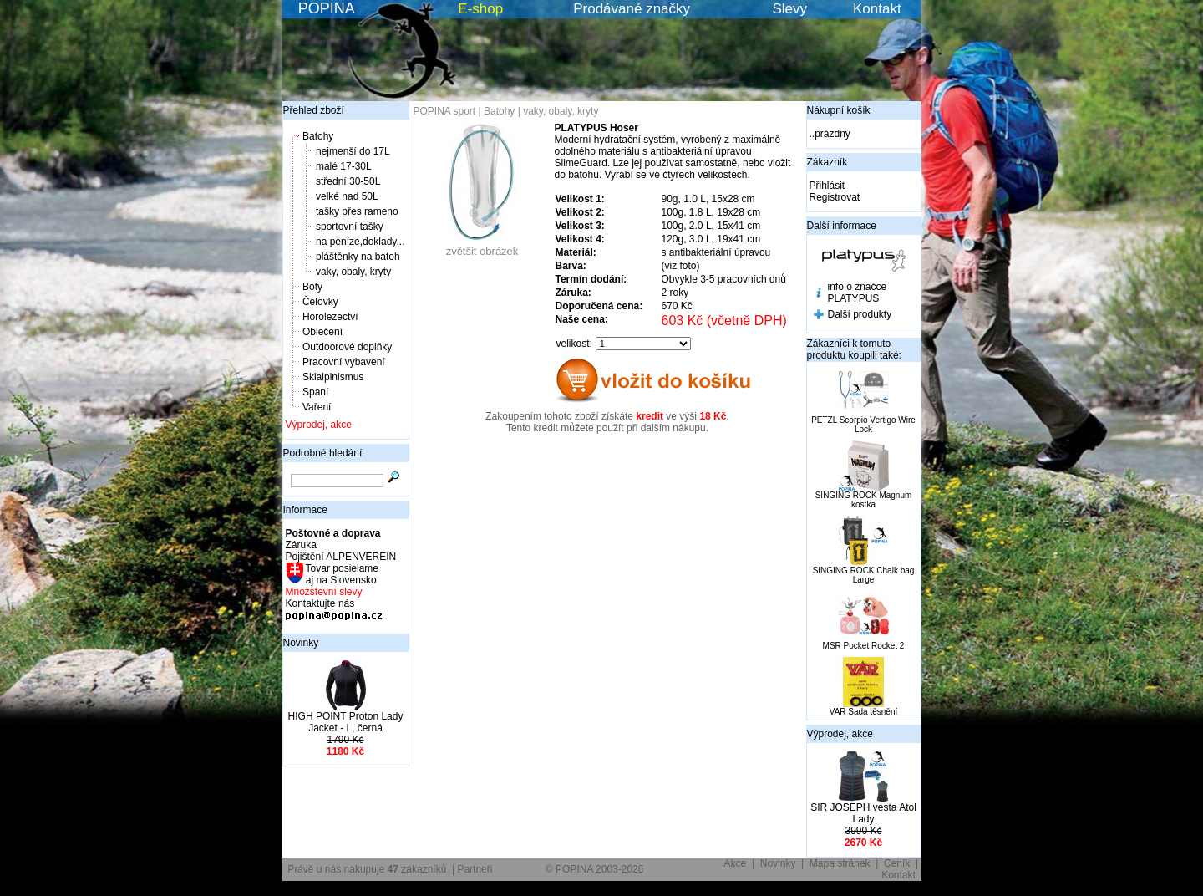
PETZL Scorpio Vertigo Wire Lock (863, 424)
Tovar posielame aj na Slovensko (341, 574)
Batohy (317, 136)
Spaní (315, 392)
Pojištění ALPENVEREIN (341, 557)
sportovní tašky (349, 226)
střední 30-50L (348, 181)
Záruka (301, 545)
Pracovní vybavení (343, 362)
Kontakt (877, 9)
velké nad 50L (347, 196)
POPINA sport (445, 111)
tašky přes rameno (357, 211)
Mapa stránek (840, 863)
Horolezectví (330, 317)
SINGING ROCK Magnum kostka (863, 500)
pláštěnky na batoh (358, 256)
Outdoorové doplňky (347, 347)
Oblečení (322, 332)
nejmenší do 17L (353, 151)
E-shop (480, 9)
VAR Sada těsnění (864, 711)
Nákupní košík (839, 110)
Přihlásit (827, 185)
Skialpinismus (332, 377)
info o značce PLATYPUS (857, 292)
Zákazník (827, 162)
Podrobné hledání (323, 453)
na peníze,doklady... (360, 241)
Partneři (474, 869)
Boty (312, 287)
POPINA (326, 8)
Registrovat (835, 197)
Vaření (316, 407)
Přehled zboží (313, 110)
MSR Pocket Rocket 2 (864, 645)
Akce (735, 863)
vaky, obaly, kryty (353, 271)
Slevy (789, 9)
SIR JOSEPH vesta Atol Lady (863, 813)
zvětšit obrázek (482, 246)
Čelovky (320, 302)
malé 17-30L (344, 166)
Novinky (301, 643)
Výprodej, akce (319, 424)
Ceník (897, 863)
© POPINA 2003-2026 (595, 869)
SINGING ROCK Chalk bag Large (864, 575)
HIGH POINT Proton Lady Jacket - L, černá (346, 722)
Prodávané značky (631, 9)
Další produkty (860, 314)
